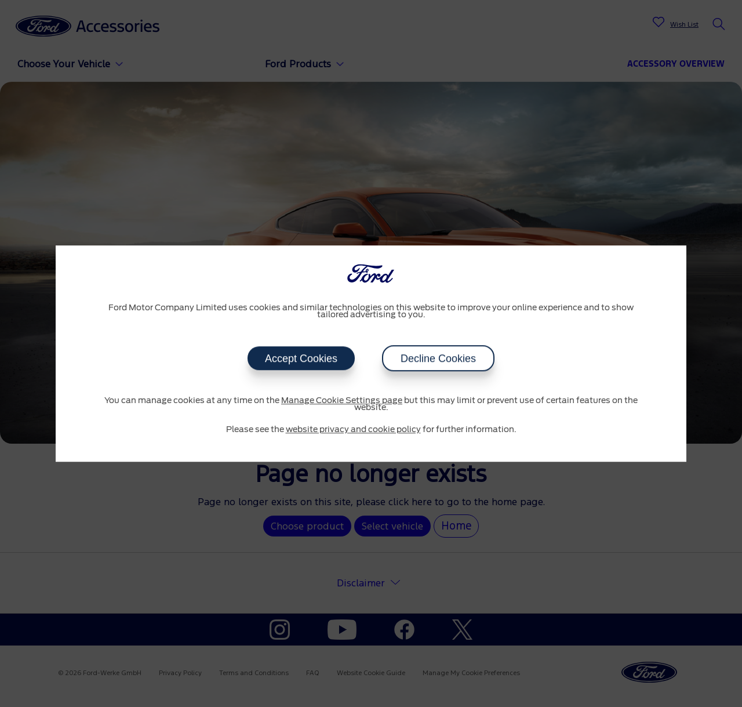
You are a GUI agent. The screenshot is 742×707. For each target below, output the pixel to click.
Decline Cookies (438, 358)
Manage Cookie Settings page (341, 401)
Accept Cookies (301, 358)
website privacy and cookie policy (353, 430)
